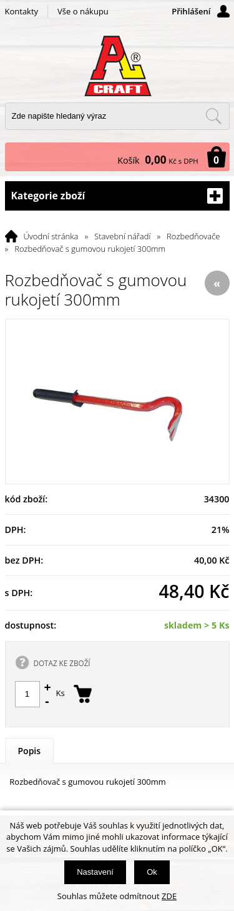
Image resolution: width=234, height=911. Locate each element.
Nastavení (95, 872)
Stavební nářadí (122, 236)
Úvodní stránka (51, 236)
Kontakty (22, 11)
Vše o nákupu (83, 11)
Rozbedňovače (193, 236)
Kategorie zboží (117, 195)
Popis (29, 751)
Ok (152, 872)
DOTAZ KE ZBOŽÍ (62, 663)
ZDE (169, 896)
